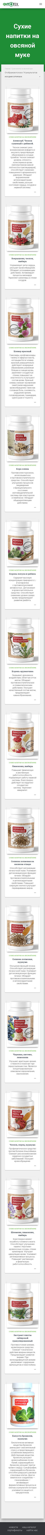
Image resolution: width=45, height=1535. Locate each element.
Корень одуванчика (22, 671)
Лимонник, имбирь (22, 766)
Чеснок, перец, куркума (22, 1145)
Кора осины (22, 469)
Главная (7, 69)
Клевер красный (22, 351)
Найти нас (32, 1530)
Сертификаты (14, 1530)
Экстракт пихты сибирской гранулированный (22, 1338)
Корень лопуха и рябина (22, 574)
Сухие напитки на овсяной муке (22, 137)
